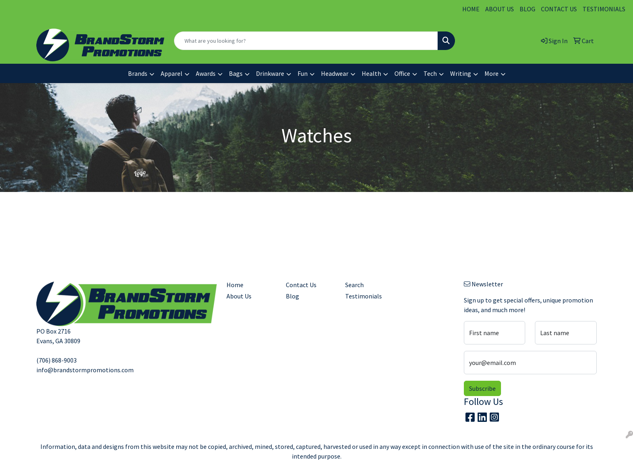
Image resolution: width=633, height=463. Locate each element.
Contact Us (301, 285)
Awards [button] (206, 73)
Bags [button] (236, 73)
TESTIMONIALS (604, 9)
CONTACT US (559, 9)
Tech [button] (430, 73)
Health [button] (371, 73)
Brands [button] (137, 73)
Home (234, 285)
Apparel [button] (171, 73)
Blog (292, 296)
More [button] (491, 73)
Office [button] (402, 73)
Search (354, 285)
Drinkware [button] (270, 73)
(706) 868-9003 (56, 360)
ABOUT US (499, 9)
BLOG (527, 9)
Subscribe (482, 388)
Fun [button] (303, 73)
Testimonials (363, 296)
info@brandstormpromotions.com (85, 370)
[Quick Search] (306, 40)
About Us (239, 296)
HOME (471, 9)
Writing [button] (460, 73)
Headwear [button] (334, 73)
